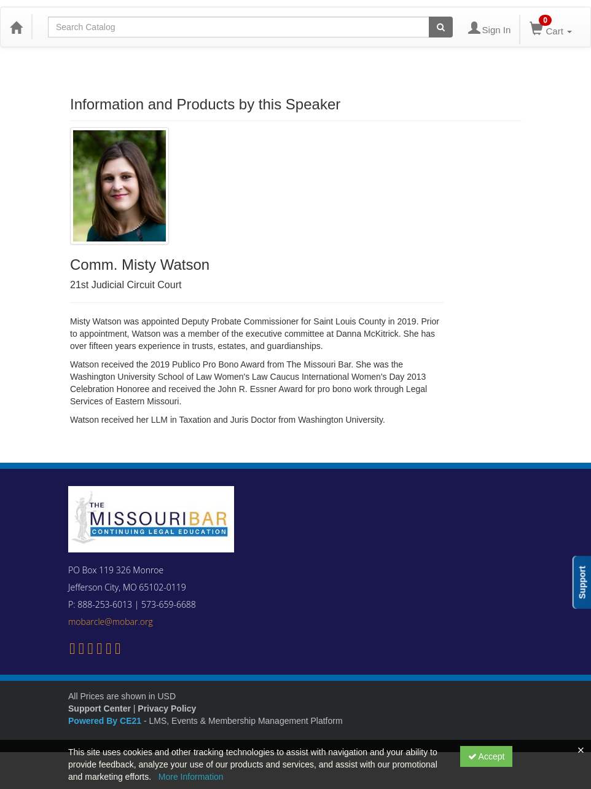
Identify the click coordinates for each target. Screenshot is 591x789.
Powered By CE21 (106, 721)
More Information (191, 777)
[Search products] (441, 27)
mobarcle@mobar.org (110, 621)
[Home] (16, 27)
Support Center (99, 708)
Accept (486, 756)
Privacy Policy (167, 708)
